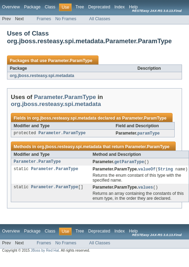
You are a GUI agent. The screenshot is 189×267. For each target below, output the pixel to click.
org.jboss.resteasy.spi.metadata (42, 75)
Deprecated (99, 7)
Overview (11, 7)
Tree (79, 7)
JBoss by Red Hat (45, 252)
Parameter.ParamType (70, 60)
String (165, 170)
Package (32, 7)
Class (50, 7)
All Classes (99, 18)
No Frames (65, 18)
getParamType (129, 162)
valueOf (146, 170)
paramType (148, 133)
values (145, 188)
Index (119, 7)
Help (133, 7)
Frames (44, 18)
